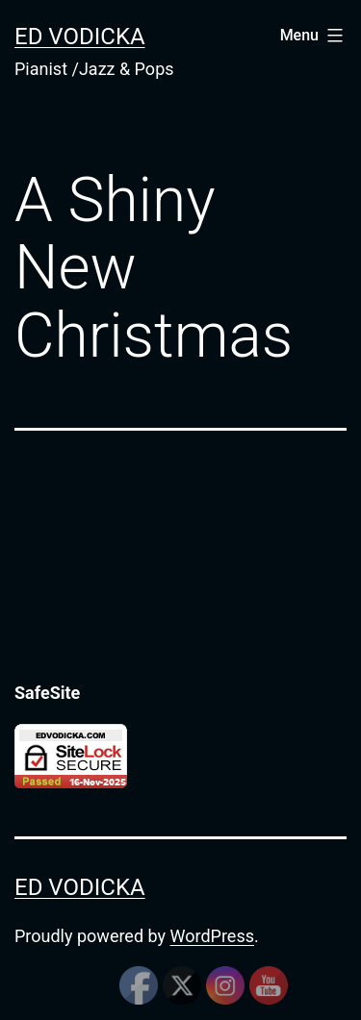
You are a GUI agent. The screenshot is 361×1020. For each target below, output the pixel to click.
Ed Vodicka (79, 36)
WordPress (212, 936)
